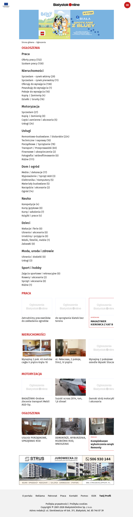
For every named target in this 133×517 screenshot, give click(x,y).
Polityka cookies (78, 503)
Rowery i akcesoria (32, 277)
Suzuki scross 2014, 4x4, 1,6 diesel (68, 400)
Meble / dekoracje (32, 172)
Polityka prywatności (57, 503)
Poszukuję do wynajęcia (35, 87)
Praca (63, 495)
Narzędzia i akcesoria (34, 187)
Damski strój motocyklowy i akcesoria (104, 400)
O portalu (27, 495)
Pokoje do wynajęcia (33, 91)
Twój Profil (105, 495)
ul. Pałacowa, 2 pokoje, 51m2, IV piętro (68, 361)
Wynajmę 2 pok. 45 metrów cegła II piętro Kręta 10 (37, 361)
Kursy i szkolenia (31, 211)
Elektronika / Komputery (36, 179)
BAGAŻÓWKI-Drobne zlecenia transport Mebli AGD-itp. (36, 401)
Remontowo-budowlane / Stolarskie (42, 136)
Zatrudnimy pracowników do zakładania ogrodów (36, 319)
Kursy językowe (30, 208)
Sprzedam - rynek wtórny (36, 76)
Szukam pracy (29, 63)
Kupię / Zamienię (32, 95)
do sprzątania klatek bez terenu (69, 319)
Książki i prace (30, 215)
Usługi (25, 123)
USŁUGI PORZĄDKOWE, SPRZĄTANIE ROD (34, 439)
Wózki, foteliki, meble (34, 239)
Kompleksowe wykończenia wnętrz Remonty (103, 444)
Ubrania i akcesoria (33, 232)
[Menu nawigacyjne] (127, 5)
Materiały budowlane (34, 183)
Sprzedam (27, 112)
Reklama (40, 495)
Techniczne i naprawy (34, 140)
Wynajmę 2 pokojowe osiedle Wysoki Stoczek (102, 361)
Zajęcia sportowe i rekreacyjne (39, 273)
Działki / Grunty (30, 99)
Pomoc (84, 495)
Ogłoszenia (41, 42)
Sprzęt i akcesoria (32, 281)
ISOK (93, 495)
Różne (25, 159)
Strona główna (28, 42)
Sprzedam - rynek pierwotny (38, 80)
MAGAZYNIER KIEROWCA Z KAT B (102, 323)
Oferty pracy (29, 59)
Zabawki (26, 243)
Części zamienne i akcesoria (38, 119)
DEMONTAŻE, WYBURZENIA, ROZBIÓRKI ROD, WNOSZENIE (70, 440)
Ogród (25, 191)
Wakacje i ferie (30, 228)
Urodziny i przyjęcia (33, 236)
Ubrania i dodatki (32, 256)
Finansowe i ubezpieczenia (37, 151)
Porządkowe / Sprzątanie (36, 144)
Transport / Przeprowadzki (37, 147)
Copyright (46, 507)
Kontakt (73, 495)
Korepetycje (28, 204)
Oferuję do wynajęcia (34, 84)
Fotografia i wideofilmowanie (38, 155)
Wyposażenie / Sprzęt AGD (37, 176)
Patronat (52, 495)
